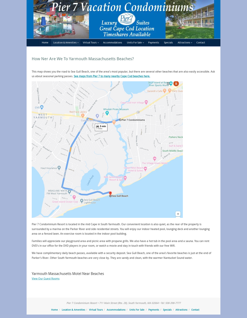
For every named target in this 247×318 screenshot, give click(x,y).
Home (54, 309)
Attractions (181, 309)
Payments (153, 309)
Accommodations (116, 309)
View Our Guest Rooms (46, 278)
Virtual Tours (96, 309)
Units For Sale (136, 309)
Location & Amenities (73, 309)
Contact (195, 309)
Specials (167, 309)
